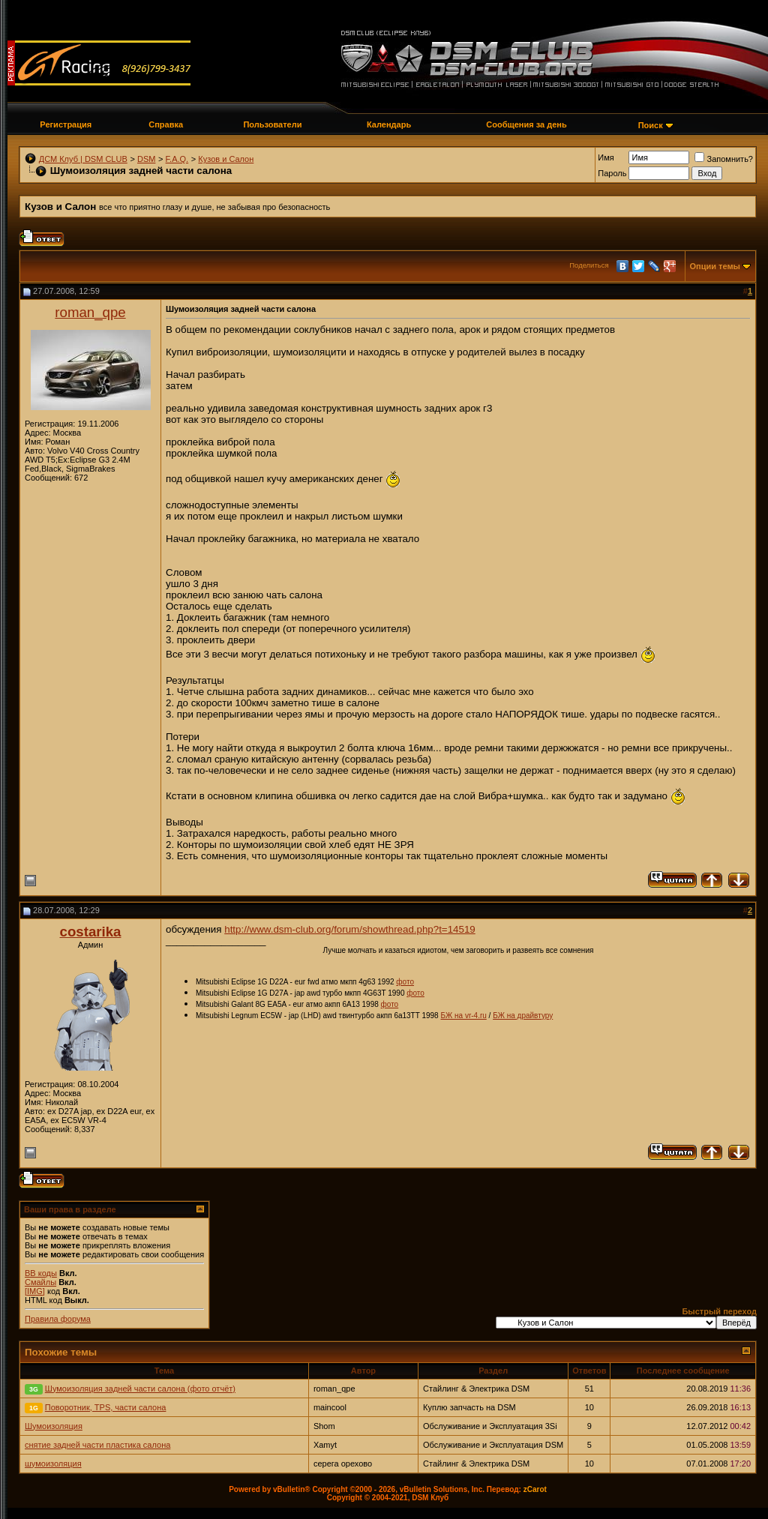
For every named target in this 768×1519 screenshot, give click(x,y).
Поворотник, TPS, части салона (105, 1407)
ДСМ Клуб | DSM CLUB (83, 158)
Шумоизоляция (53, 1426)
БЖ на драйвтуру (523, 1015)
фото (405, 982)
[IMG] (35, 1291)
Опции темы (715, 266)
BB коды (41, 1273)
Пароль (612, 173)
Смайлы (40, 1282)
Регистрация (66, 124)
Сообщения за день (526, 124)
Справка (165, 124)
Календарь (389, 124)
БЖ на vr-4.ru (463, 1015)
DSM (146, 158)
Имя (606, 157)
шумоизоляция (53, 1463)
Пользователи (272, 124)
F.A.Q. (177, 158)
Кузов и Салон (226, 158)
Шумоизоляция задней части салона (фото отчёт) (140, 1388)
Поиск (650, 125)
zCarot (535, 1489)
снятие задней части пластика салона (97, 1444)
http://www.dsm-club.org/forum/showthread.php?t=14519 (350, 929)
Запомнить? (723, 158)
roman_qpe (90, 312)
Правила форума (58, 1318)
